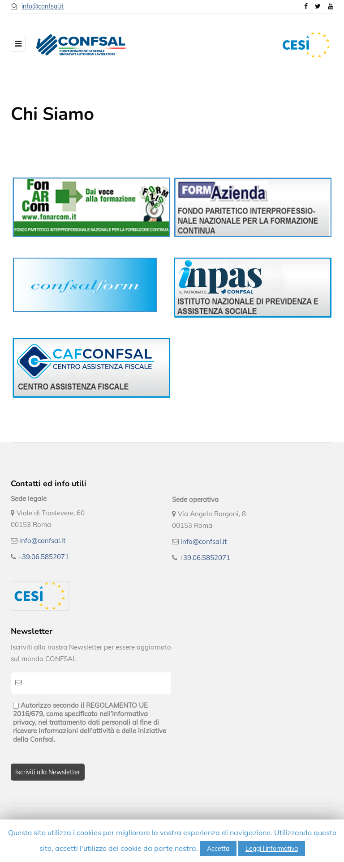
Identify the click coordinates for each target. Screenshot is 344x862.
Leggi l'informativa (271, 849)
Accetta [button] (218, 849)
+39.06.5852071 (43, 556)
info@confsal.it (43, 6)
